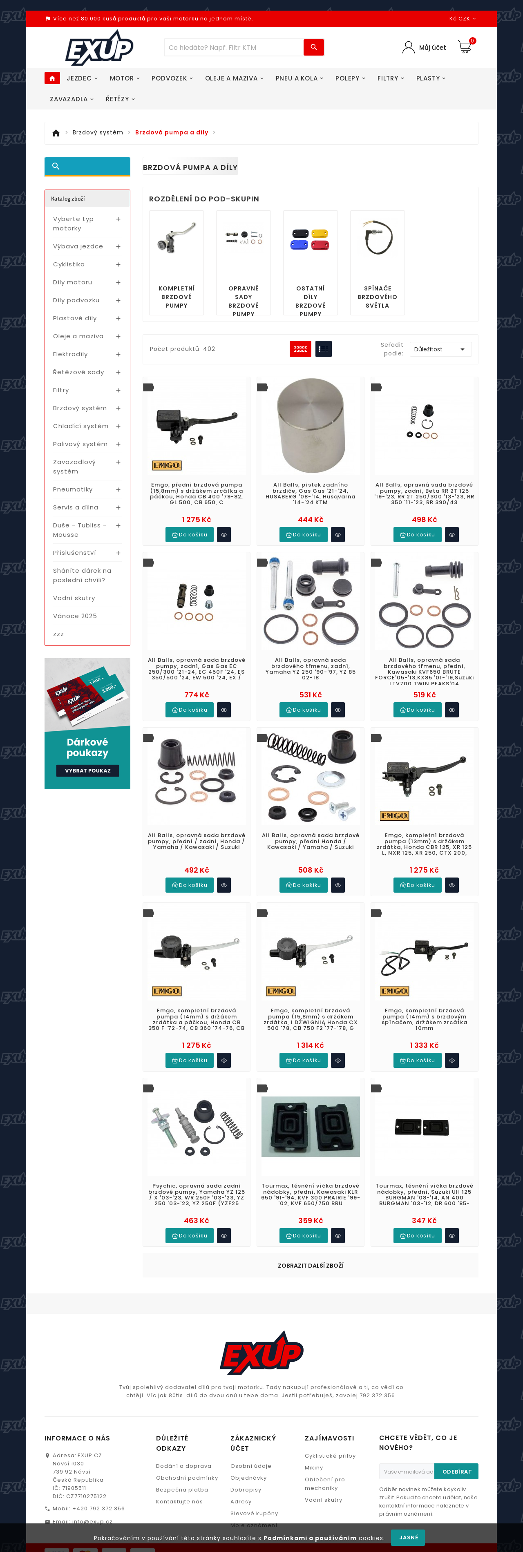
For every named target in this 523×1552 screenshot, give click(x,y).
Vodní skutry (74, 598)
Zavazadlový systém (74, 467)
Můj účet (432, 47)
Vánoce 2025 (75, 616)
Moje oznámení (253, 1400)
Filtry (61, 390)
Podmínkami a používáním (310, 1538)
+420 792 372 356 (98, 1383)
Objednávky (248, 1352)
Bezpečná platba (182, 1364)
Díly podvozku (76, 300)
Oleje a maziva (78, 336)
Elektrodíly (70, 354)
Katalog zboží (68, 198)
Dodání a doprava (184, 1340)
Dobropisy (246, 1364)
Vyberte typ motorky (73, 223)
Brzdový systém (80, 408)
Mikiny (314, 1342)
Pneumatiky (73, 489)
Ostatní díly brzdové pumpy (310, 301)
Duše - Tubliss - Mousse (80, 530)
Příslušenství (74, 552)
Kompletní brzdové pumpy (177, 297)
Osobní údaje (251, 1340)
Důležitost (440, 349)
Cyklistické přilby (330, 1330)
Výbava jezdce (78, 246)
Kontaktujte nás (179, 1376)
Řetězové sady (78, 372)
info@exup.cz (92, 1396)
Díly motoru (72, 282)
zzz (58, 634)
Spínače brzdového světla (378, 297)
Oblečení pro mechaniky (325, 1358)
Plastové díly (75, 318)
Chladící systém (81, 426)
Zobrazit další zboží (311, 1176)
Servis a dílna (75, 507)
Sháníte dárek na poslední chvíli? (82, 575)
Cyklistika (69, 264)
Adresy (241, 1376)
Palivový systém (80, 444)
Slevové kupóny (254, 1388)
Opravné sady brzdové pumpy (243, 301)
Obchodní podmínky (187, 1352)
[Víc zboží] (234, 47)
